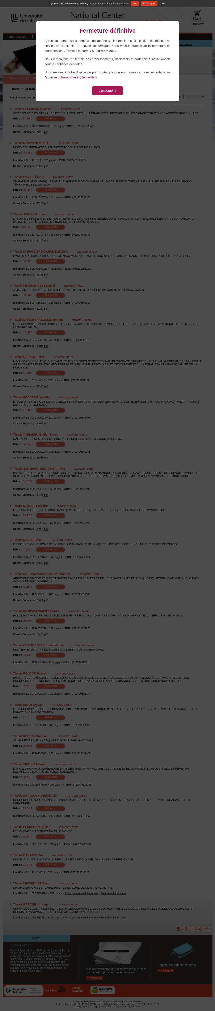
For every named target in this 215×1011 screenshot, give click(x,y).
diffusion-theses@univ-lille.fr (77, 77)
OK (134, 3)
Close (163, 3)
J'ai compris (107, 90)
